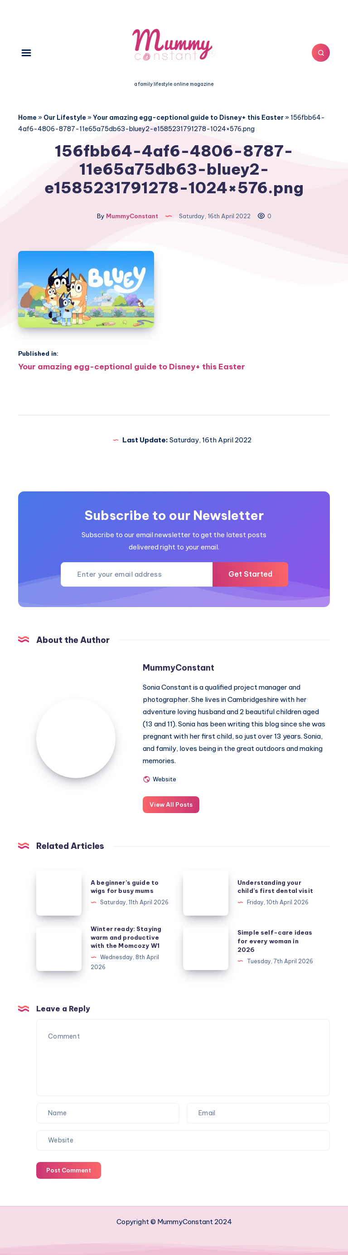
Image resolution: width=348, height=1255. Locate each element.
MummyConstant (178, 667)
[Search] (321, 53)
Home (27, 117)
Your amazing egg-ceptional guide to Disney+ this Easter (188, 117)
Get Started (250, 573)
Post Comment (68, 1170)
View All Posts (171, 804)
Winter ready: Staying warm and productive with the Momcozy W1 (126, 937)
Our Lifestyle (65, 117)
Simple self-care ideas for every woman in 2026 (274, 941)
